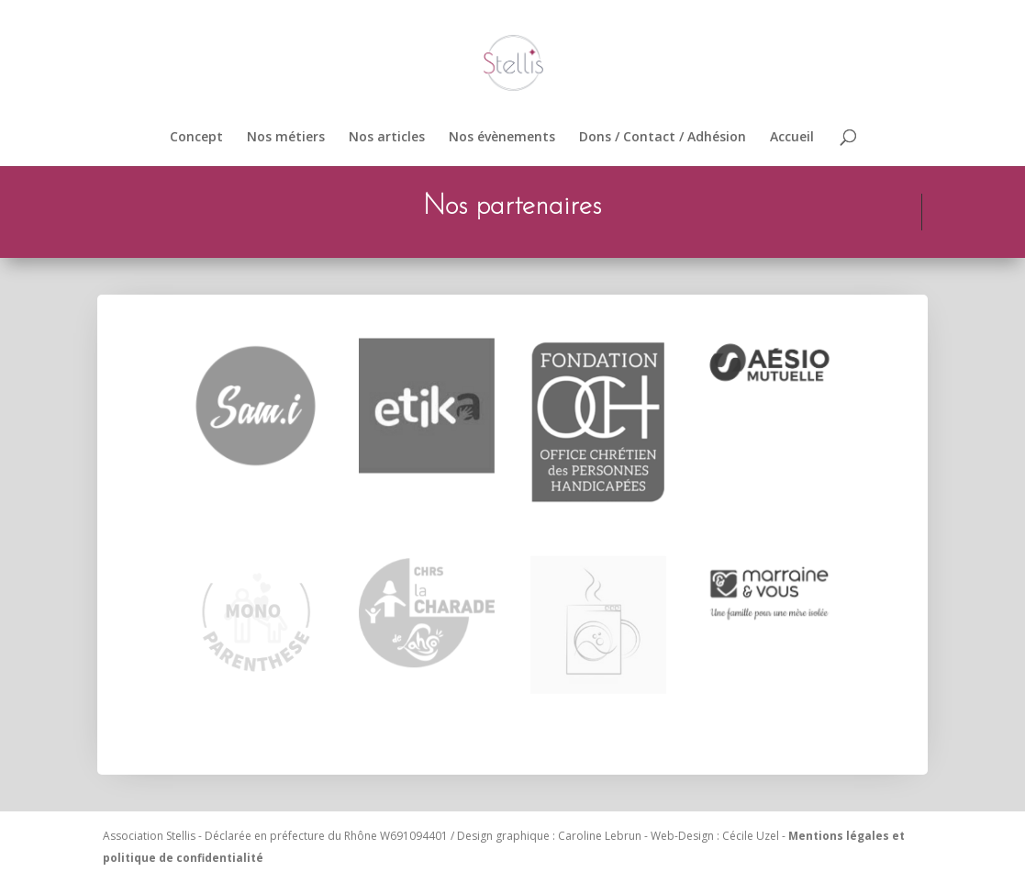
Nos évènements (502, 137)
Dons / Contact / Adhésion (662, 137)
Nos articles (387, 137)
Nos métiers (286, 137)
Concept (196, 137)
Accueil (792, 137)
